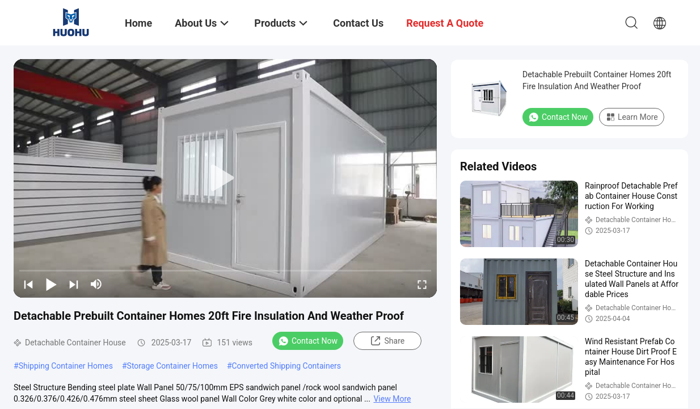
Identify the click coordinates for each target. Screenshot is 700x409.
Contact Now (308, 341)
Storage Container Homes (172, 365)
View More (392, 398)
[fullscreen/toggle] (422, 284)
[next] (73, 284)
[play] (225, 178)
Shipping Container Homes (66, 365)
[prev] (28, 284)
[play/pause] (51, 284)
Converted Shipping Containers (286, 365)
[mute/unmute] (96, 284)
